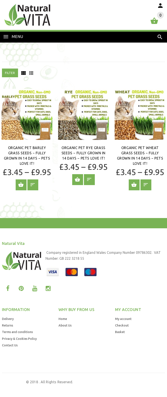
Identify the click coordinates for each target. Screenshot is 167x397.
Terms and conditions (17, 332)
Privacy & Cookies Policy (19, 338)
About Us (65, 325)
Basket (120, 332)
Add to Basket (21, 185)
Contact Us (10, 345)
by (126, 388)
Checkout (122, 325)
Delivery (8, 319)
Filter (10, 73)
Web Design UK (111, 388)
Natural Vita (15, 382)
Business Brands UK (145, 388)
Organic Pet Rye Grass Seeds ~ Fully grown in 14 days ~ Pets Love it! (83, 153)
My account (123, 319)
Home (62, 319)
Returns (7, 325)
